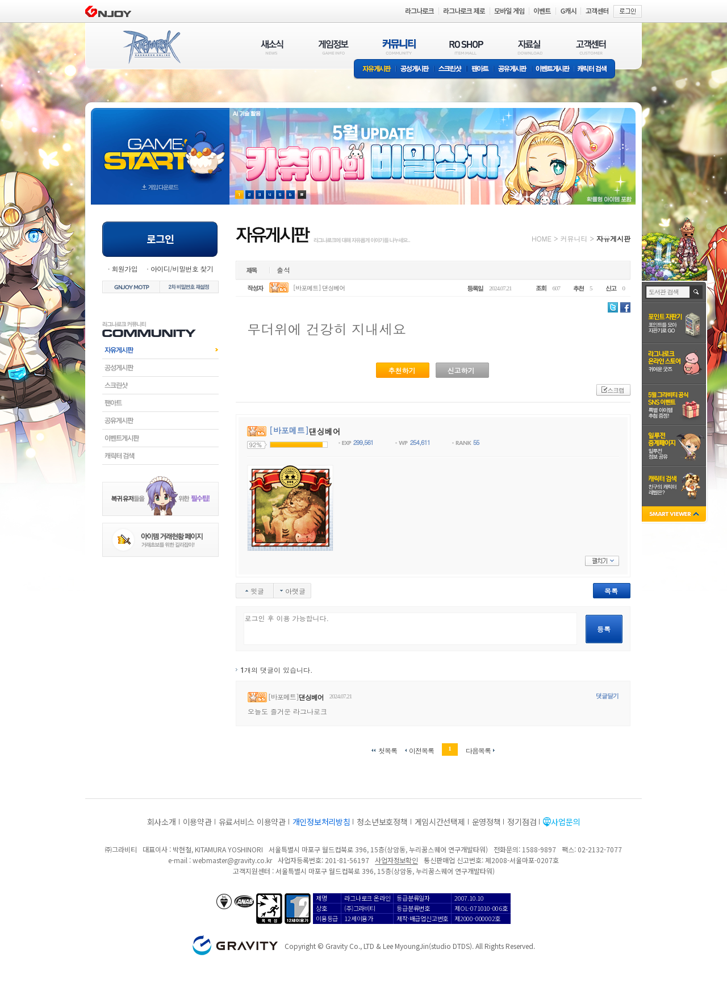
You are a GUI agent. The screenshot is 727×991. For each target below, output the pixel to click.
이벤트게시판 (553, 69)
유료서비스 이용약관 (252, 821)
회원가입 (124, 268)
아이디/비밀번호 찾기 (182, 268)
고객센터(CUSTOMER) (591, 47)
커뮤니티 (573, 238)
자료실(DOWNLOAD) (529, 47)
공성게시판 (415, 69)
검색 (697, 292)
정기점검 (521, 821)
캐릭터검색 (160, 455)
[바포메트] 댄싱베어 (319, 288)
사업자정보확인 (396, 860)
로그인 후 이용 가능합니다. (410, 629)
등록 (604, 629)
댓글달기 (607, 696)
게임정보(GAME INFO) (333, 47)
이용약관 (197, 821)
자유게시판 (375, 69)
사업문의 (565, 821)
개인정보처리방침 (321, 821)
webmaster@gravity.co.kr (232, 860)
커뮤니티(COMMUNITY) (399, 47)
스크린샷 (450, 69)
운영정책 (486, 821)
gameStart (160, 146)
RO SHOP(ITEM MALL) (466, 47)
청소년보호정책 (382, 821)
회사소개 (161, 821)
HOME (541, 238)
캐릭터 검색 (595, 69)
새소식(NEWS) (272, 47)
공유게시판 (513, 69)
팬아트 (480, 69)
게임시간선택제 (440, 821)
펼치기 (602, 561)
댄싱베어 (311, 697)
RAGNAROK (151, 47)
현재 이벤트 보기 (302, 194)
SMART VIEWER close (675, 515)
